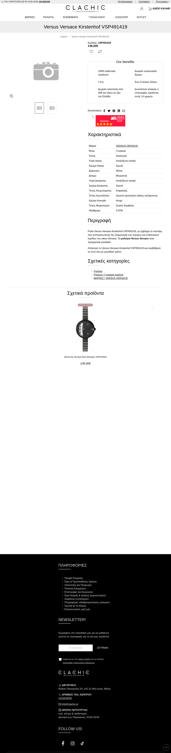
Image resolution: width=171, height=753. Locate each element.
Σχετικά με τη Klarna (75, 606)
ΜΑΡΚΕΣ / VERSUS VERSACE (111, 278)
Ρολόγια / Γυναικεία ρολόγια (108, 275)
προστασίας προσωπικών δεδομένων (79, 663)
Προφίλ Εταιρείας (74, 578)
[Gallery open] (11, 96)
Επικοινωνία (126, 2)
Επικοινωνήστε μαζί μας (77, 609)
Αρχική (63, 36)
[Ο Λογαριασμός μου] (141, 9)
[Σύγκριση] (100, 51)
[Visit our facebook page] (63, 744)
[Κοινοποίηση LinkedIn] (119, 110)
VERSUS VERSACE (127, 146)
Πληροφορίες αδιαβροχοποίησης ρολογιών (87, 602)
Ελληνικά (163, 2)
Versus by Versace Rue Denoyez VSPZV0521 (85, 357)
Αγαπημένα (144, 2)
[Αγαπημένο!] (91, 51)
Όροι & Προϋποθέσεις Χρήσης (81, 581)
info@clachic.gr (70, 704)
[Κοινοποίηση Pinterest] (114, 110)
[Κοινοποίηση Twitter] (109, 110)
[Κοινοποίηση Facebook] (104, 110)
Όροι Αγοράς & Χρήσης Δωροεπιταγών (85, 595)
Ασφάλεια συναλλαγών (77, 599)
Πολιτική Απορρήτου (75, 588)
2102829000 (65, 698)
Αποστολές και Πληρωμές (78, 585)
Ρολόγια (98, 271)
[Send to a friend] (123, 110)
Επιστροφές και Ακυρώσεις (79, 592)
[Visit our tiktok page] (82, 744)
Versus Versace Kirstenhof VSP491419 (90, 36)
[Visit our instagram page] (73, 744)
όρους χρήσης (85, 659)
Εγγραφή (102, 648)
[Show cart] (159, 9)
